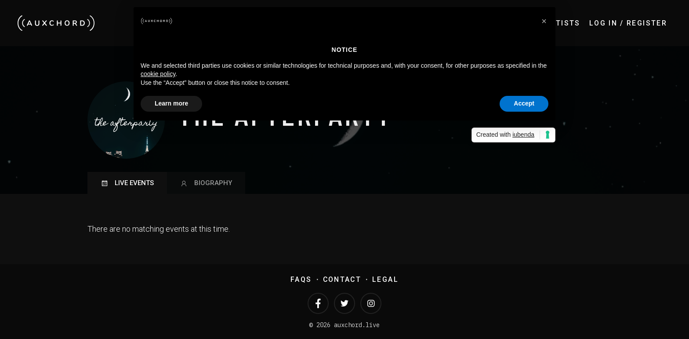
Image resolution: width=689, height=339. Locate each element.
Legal (385, 279)
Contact (342, 279)
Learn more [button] (171, 103)
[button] (544, 21)
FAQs (301, 279)
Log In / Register (628, 23)
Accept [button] (524, 103)
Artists (562, 23)
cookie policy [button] (158, 73)
